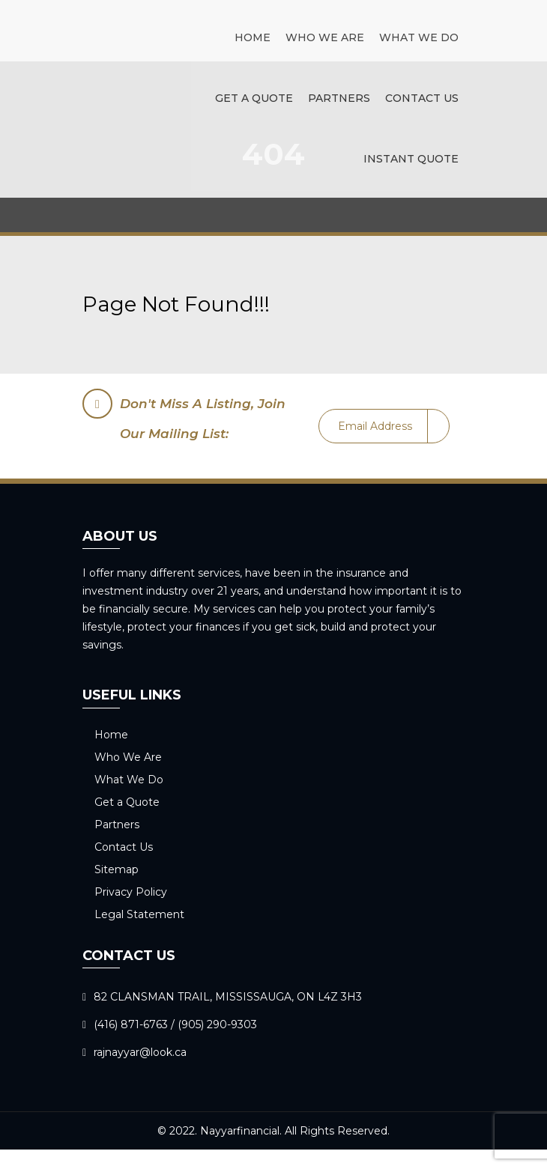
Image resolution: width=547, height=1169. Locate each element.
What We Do (419, 37)
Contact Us (422, 98)
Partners (339, 98)
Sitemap (116, 869)
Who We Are (324, 37)
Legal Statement (139, 914)
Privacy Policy (130, 892)
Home (253, 37)
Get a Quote (254, 98)
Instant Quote (411, 159)
